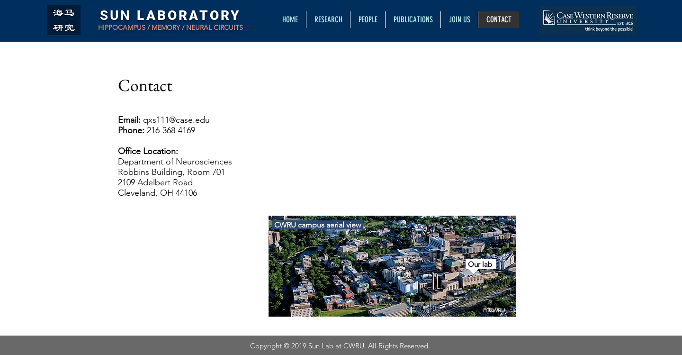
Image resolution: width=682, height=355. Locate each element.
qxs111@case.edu (176, 120)
